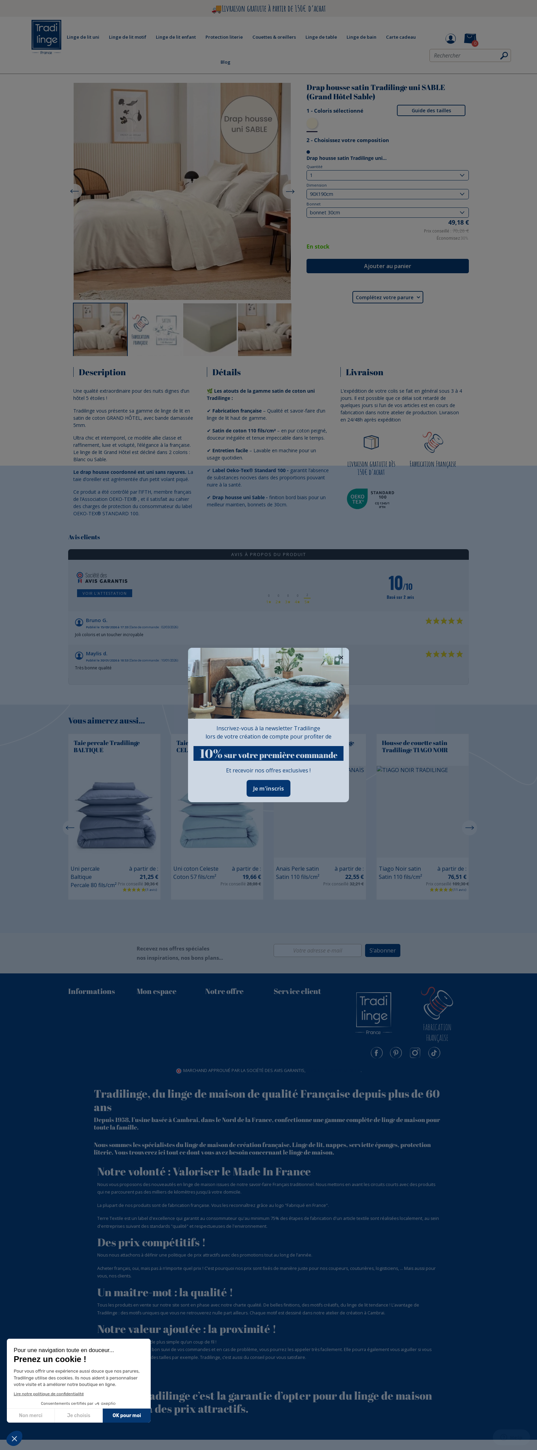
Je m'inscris (268, 788)
